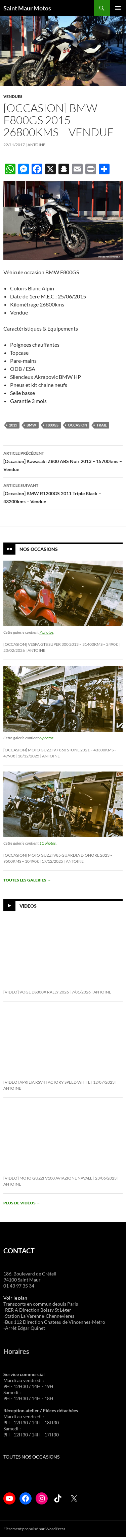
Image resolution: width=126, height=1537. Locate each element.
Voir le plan (15, 1298)
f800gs (52, 425)
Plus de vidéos (21, 1202)
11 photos (47, 843)
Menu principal (118, 8)
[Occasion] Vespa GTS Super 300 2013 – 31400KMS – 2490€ (60, 644)
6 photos (46, 737)
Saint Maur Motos (27, 8)
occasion (77, 425)
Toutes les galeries (27, 880)
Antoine (36, 144)
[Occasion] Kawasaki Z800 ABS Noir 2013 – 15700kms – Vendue (63, 460)
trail (101, 425)
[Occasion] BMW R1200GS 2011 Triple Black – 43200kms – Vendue (63, 492)
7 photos (46, 632)
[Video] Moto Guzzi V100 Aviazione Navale (47, 1178)
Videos (28, 906)
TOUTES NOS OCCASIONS (31, 1457)
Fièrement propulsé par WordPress (34, 1528)
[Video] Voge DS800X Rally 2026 (36, 991)
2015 (13, 425)
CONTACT (19, 1251)
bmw (31, 425)
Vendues (13, 96)
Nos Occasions (38, 549)
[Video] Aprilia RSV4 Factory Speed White (46, 1082)
